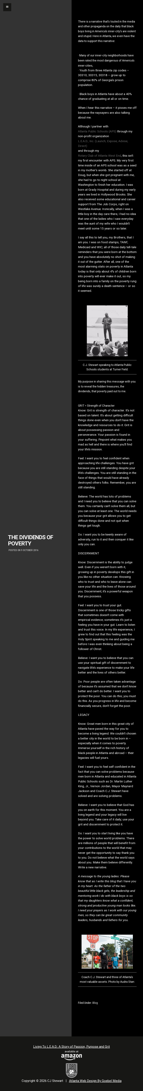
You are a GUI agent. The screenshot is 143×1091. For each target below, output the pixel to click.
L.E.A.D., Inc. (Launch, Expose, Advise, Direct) (103, 143)
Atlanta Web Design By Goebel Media (95, 1081)
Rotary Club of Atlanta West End (99, 155)
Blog (95, 1003)
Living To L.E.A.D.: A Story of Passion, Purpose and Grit (71, 1047)
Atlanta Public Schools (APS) (97, 131)
